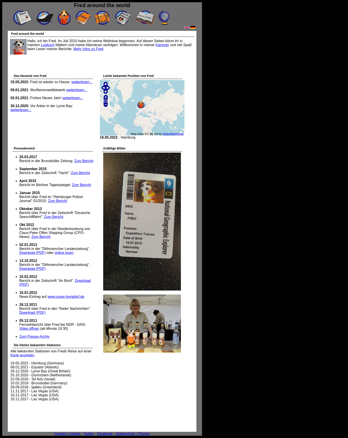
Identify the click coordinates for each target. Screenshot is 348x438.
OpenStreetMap (173, 134)
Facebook (105, 434)
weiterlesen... (81, 82)
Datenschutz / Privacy (133, 434)
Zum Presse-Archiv (34, 336)
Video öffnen (29, 328)
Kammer (162, 45)
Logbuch (47, 45)
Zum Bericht (83, 161)
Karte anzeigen (22, 355)
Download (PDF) (32, 253)
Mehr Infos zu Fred (88, 49)
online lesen (64, 253)
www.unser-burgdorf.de (65, 297)
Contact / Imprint (67, 434)
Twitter (88, 434)
